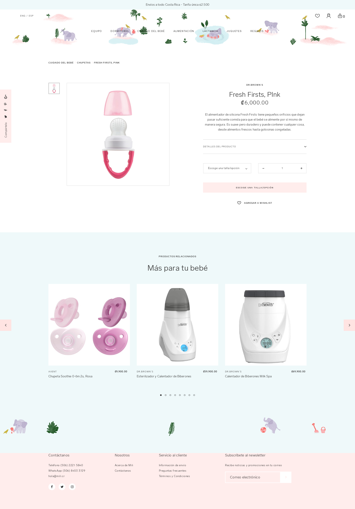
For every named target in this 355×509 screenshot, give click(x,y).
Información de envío (172, 465)
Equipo (96, 50)
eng (22, 16)
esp (31, 16)
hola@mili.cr (56, 476)
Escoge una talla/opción (254, 187)
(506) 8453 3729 (74, 470)
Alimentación (183, 50)
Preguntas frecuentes (173, 470)
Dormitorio (119, 50)
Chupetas (84, 62)
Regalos (257, 50)
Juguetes (234, 50)
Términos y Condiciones (174, 476)
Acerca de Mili (124, 465)
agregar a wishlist (254, 203)
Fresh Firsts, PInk (107, 62)
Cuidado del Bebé (151, 50)
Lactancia (210, 50)
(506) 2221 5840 (71, 465)
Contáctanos (123, 470)
